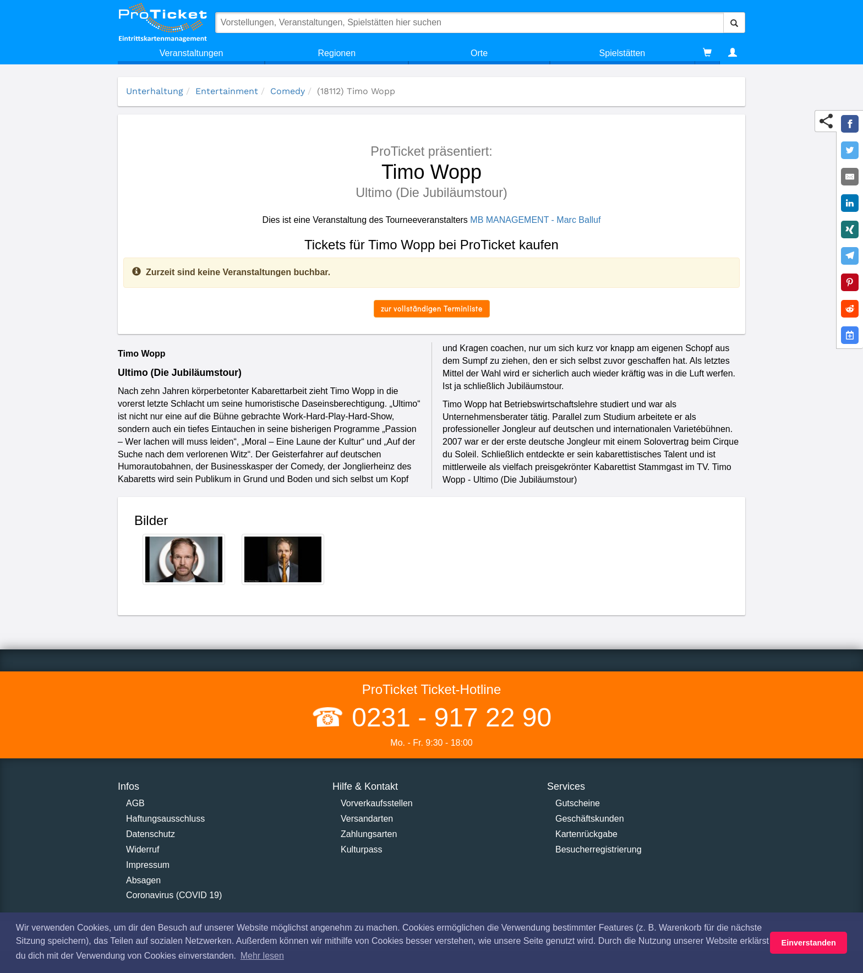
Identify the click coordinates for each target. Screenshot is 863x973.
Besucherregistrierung (598, 849)
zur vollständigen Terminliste (432, 308)
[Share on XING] (850, 229)
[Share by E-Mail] (850, 176)
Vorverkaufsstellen (377, 803)
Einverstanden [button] (809, 942)
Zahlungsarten (369, 834)
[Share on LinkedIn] (850, 203)
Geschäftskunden (589, 818)
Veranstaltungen (191, 53)
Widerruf (142, 849)
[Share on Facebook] (850, 124)
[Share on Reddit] (850, 309)
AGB (135, 803)
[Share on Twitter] (850, 150)
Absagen (143, 880)
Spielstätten (622, 53)
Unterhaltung (154, 91)
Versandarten (367, 818)
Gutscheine (577, 803)
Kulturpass (362, 849)
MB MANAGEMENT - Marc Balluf (535, 220)
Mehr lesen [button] (262, 955)
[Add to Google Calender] (850, 335)
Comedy (287, 91)
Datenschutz (150, 834)
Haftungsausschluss (165, 818)
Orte (479, 53)
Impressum (148, 865)
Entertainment (226, 91)
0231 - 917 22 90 (448, 717)
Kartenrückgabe (586, 834)
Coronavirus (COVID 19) (174, 895)
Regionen (337, 53)
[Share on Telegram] (850, 256)
